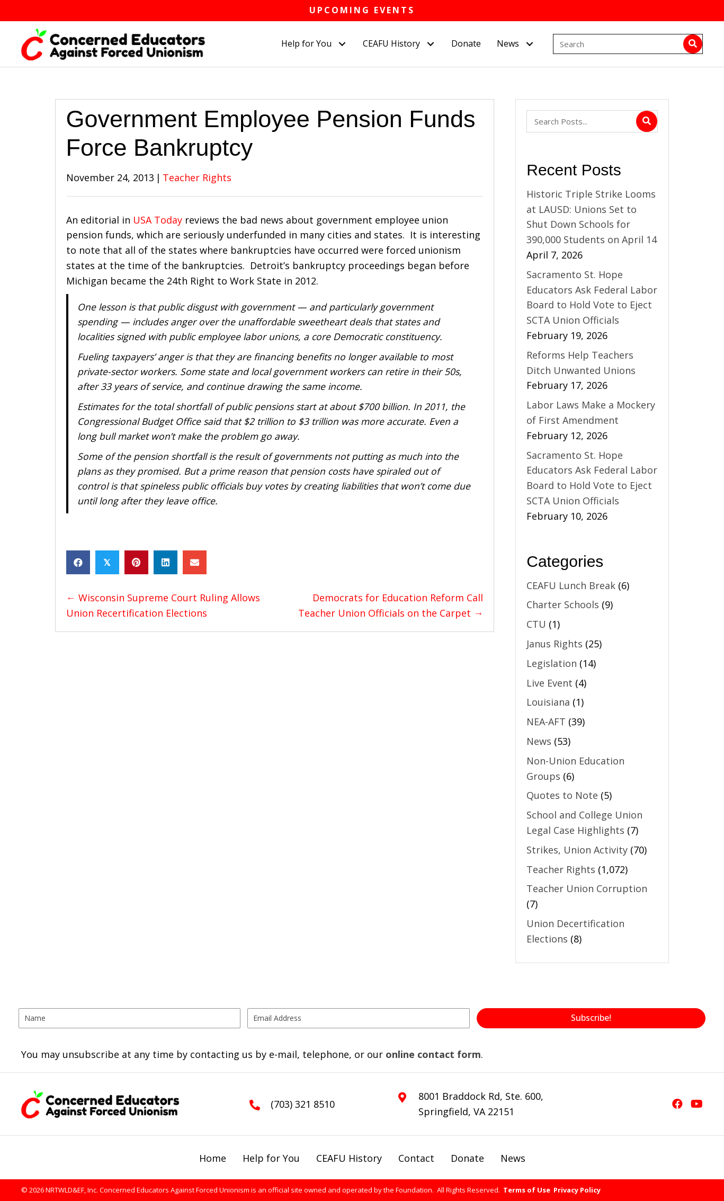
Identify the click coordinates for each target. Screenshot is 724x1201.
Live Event (549, 683)
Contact (416, 1158)
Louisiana (548, 702)
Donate (467, 1158)
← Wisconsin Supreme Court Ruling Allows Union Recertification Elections (163, 605)
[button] (342, 43)
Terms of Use (526, 1190)
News (538, 741)
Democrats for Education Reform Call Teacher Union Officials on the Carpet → (390, 605)
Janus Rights (554, 643)
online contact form (433, 1054)
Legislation (551, 663)
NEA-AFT (546, 721)
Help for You (271, 1158)
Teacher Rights (197, 177)
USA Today (159, 219)
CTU (536, 624)
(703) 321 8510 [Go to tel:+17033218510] (303, 1104)
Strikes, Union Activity (577, 849)
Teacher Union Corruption (586, 888)
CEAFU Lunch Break (570, 585)
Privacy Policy (577, 1190)
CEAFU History (349, 1158)
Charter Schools (562, 604)
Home (212, 1158)
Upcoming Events (362, 10)
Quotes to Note (562, 795)
